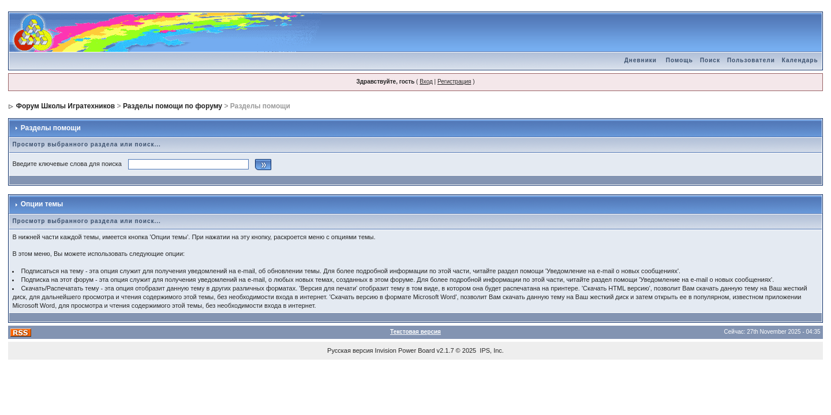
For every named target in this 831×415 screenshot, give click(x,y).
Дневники (640, 60)
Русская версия (350, 350)
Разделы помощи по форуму (172, 106)
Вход (426, 81)
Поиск (710, 60)
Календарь (800, 60)
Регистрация (454, 81)
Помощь (679, 60)
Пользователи (751, 60)
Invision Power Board (405, 350)
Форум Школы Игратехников (65, 106)
